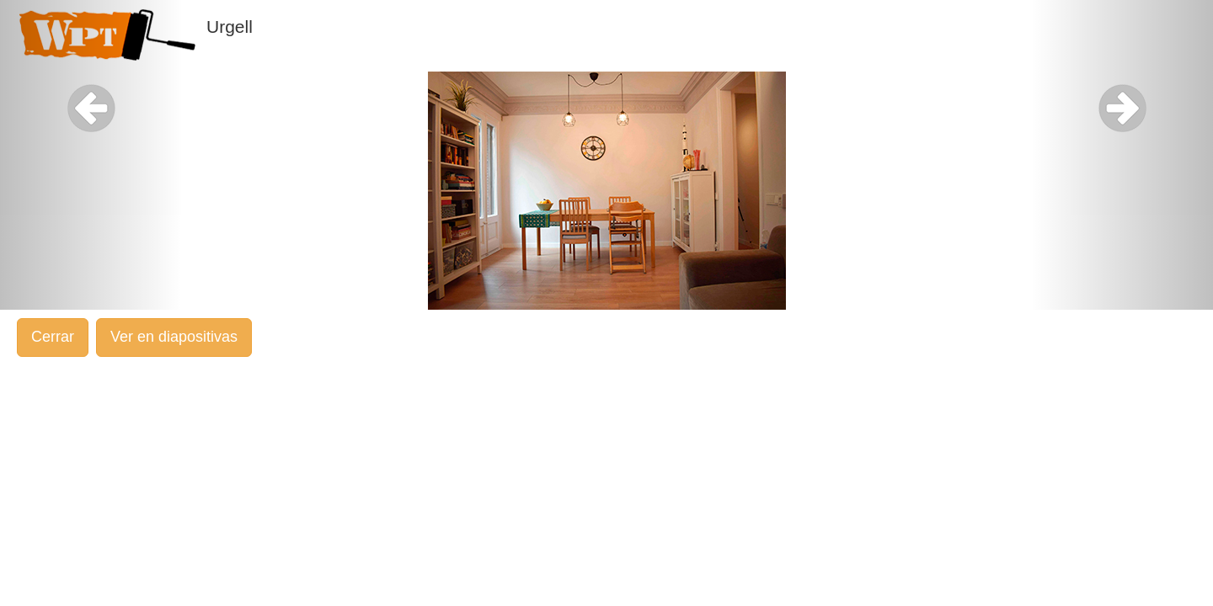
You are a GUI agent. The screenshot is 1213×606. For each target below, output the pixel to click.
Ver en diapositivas (174, 336)
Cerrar (52, 336)
